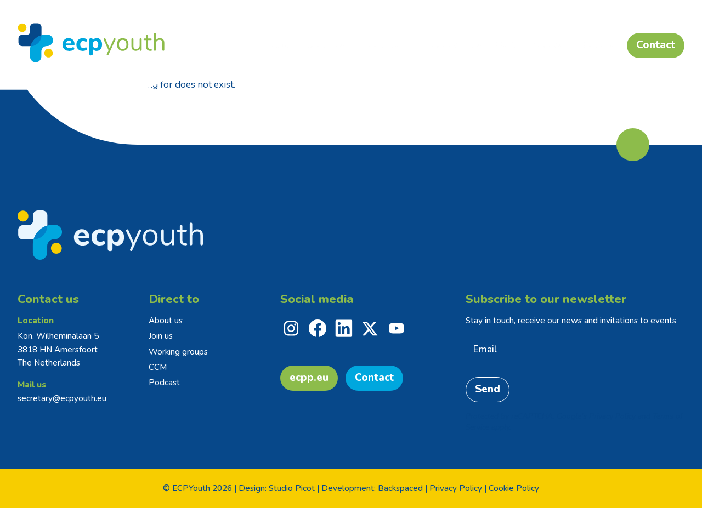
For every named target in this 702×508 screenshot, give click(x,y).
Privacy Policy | (457, 488)
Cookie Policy (514, 488)
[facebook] (318, 328)
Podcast (164, 382)
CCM (158, 367)
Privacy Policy (612, 416)
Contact (374, 377)
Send (487, 389)
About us (166, 320)
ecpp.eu (309, 377)
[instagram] (291, 328)
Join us (161, 335)
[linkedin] (344, 328)
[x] (370, 328)
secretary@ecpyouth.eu (62, 398)
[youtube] (396, 328)
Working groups (178, 351)
